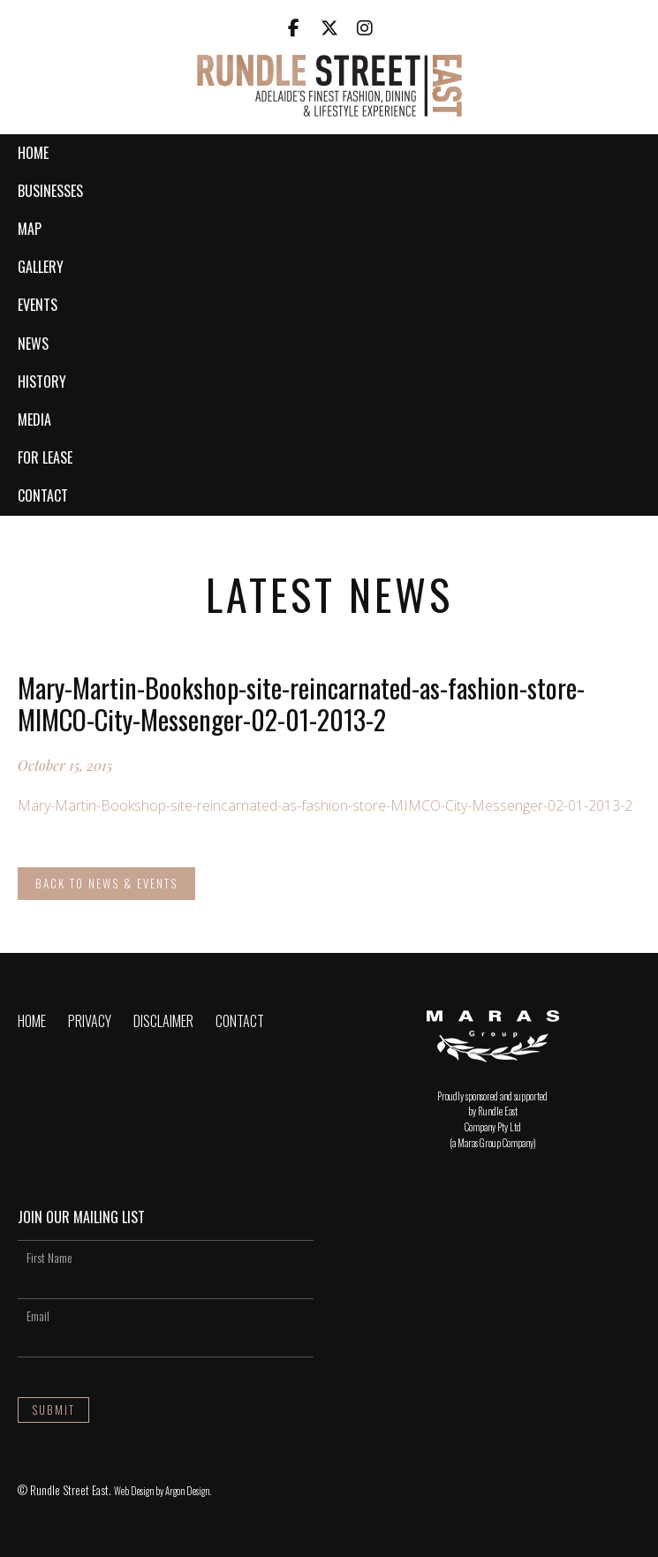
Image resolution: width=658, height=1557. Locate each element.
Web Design (134, 1491)
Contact (43, 495)
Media (34, 419)
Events (37, 304)
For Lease (45, 457)
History (42, 381)
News (33, 343)
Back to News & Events (106, 883)
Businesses (50, 190)
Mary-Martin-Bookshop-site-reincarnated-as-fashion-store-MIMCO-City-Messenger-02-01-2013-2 (325, 805)
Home (33, 152)
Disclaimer (163, 1021)
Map (30, 228)
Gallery (41, 266)
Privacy (89, 1021)
